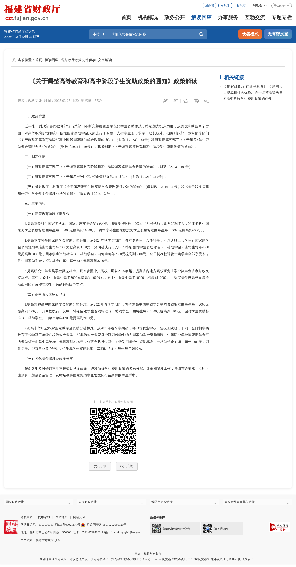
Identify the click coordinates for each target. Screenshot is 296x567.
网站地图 (62, 519)
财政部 (225, 5)
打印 (99, 466)
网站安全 (79, 519)
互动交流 (255, 17)
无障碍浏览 (278, 34)
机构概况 (148, 17)
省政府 (241, 5)
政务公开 (174, 17)
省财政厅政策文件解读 (78, 60)
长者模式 (250, 34)
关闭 (126, 466)
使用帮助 (44, 519)
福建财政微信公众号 (170, 530)
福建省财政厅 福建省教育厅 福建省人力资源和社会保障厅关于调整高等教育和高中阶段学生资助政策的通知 (253, 92)
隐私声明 (27, 519)
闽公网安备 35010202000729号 (103, 527)
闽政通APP (260, 5)
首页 (126, 17)
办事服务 (228, 17)
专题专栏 (281, 17)
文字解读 (105, 60)
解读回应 (201, 17)
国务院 (209, 5)
